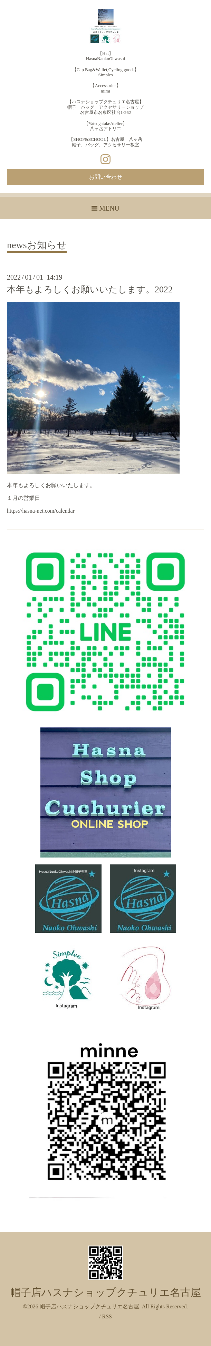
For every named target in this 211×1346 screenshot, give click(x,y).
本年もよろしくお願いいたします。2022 (90, 289)
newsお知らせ (37, 245)
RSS (107, 1316)
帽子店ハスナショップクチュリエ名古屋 (105, 1292)
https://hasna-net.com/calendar (41, 511)
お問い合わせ (105, 177)
